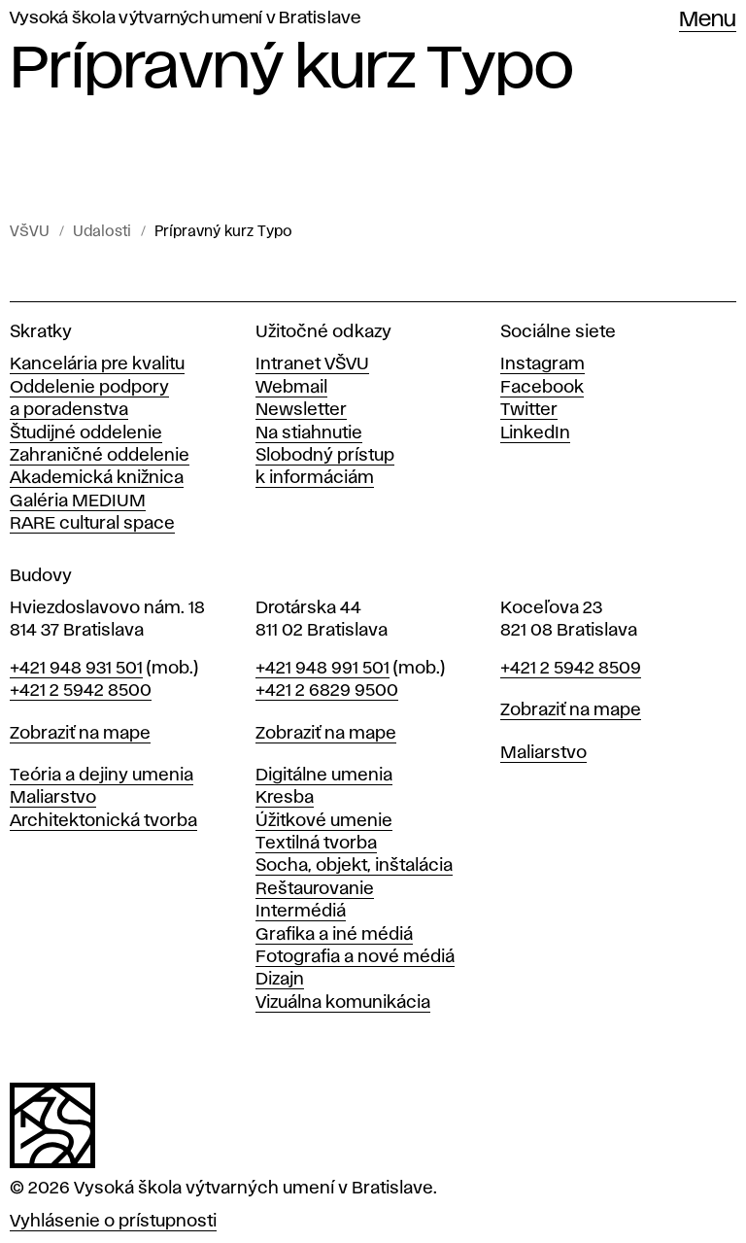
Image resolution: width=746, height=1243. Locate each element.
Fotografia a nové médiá (355, 957)
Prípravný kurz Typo (223, 232)
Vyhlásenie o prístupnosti (113, 1221)
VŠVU (30, 232)
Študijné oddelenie (86, 433)
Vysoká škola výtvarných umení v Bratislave (185, 18)
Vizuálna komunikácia (342, 1003)
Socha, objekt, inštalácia (354, 866)
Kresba (284, 798)
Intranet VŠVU (312, 364)
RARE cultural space (92, 524)
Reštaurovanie (314, 889)
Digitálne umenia (323, 775)
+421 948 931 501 (76, 668)
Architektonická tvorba (103, 821)
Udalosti (102, 232)
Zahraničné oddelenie (99, 456)
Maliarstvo (53, 798)
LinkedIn (535, 433)
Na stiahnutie (308, 433)
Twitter (529, 410)
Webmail (291, 388)
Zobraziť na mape (80, 734)
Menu (707, 20)
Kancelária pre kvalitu (97, 364)
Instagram (542, 364)
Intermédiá (300, 911)
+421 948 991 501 (322, 668)
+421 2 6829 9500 (326, 691)
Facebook (542, 388)
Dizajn (279, 979)
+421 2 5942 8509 (570, 668)
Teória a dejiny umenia (101, 775)
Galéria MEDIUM (78, 501)
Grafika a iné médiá (334, 935)
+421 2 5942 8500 (81, 691)
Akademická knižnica (97, 478)
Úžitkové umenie (323, 821)
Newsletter (301, 410)
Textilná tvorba (316, 843)
